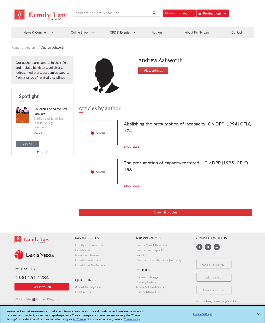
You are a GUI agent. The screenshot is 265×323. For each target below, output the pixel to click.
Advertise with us (213, 290)
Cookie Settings (147, 277)
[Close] (258, 315)
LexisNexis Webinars (90, 265)
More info (40, 133)
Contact (236, 32)
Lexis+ (140, 255)
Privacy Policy (146, 282)
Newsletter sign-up (179, 13)
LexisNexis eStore (88, 260)
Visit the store (213, 277)
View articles (153, 70)
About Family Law (197, 32)
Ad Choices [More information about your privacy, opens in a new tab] (79, 321)
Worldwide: (21, 299)
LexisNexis (82, 250)
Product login (213, 12)
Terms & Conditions (150, 287)
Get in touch (42, 287)
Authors (157, 32)
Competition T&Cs (149, 292)
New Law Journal (87, 255)
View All (27, 143)
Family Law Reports (150, 250)
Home (15, 47)
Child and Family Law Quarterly (158, 260)
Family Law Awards (89, 245)
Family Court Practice (151, 245)
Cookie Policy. (132, 321)
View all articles (165, 212)
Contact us (83, 292)
